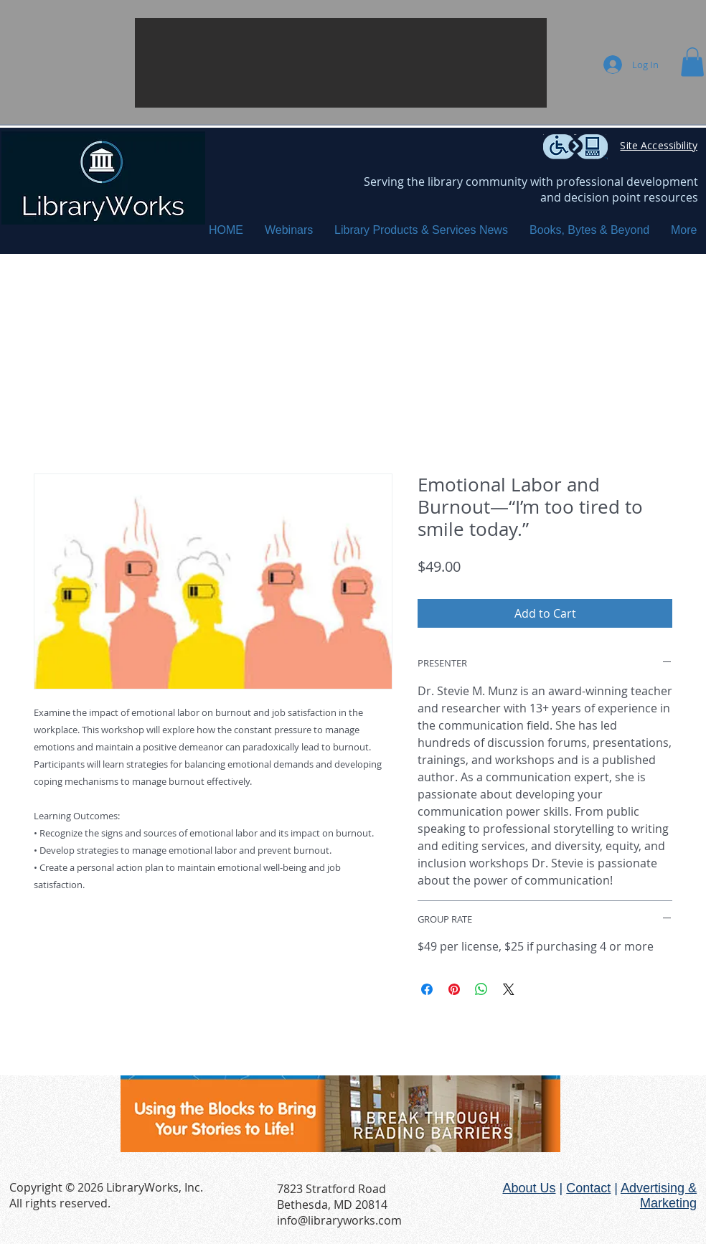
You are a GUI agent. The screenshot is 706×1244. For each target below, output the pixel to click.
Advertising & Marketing (659, 1195)
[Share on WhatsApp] (481, 989)
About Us (528, 1188)
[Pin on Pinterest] (454, 989)
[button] (341, 63)
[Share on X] (508, 989)
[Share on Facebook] (427, 989)
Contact (588, 1188)
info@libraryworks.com (339, 1220)
